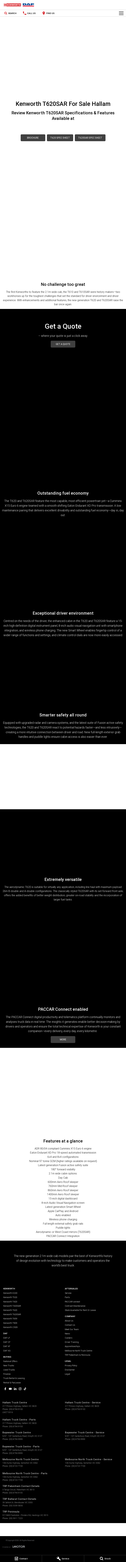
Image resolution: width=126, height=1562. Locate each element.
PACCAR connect (72, 1301)
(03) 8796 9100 (16, 1409)
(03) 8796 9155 (16, 1492)
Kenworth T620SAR (12, 1314)
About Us (69, 1320)
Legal (67, 1374)
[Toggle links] (13, 1546)
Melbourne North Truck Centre (78, 1350)
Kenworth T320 (10, 1297)
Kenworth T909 (10, 1323)
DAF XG (6, 1350)
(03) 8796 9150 (16, 1426)
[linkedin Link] (15, 1389)
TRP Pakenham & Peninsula (77, 1355)
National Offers (10, 1361)
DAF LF (6, 1337)
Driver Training (72, 1342)
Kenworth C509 (10, 1327)
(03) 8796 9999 (16, 1439)
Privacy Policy (71, 1365)
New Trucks (8, 1365)
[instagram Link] (20, 1389)
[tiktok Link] (25, 1389)
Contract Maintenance (75, 1306)
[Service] (63, 1558)
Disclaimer (70, 1369)
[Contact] (21, 1558)
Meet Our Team (72, 1329)
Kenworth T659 (10, 1318)
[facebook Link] (5, 1389)
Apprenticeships (72, 1346)
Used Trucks (9, 1369)
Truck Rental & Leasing (14, 1378)
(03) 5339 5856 (16, 1505)
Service (68, 1293)
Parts (67, 1297)
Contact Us (70, 1325)
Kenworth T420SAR (12, 1306)
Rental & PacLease (12, 1382)
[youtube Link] (10, 1389)
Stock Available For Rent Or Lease (80, 1310)
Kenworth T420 (10, 1301)
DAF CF (6, 1342)
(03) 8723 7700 (16, 1466)
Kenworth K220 (10, 1293)
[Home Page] (18, 5)
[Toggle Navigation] (121, 13)
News (67, 1333)
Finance (6, 1374)
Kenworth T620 (10, 1310)
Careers (68, 1337)
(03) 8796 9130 (78, 1409)
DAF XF (6, 1346)
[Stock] (105, 1558)
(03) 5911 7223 (16, 1518)
